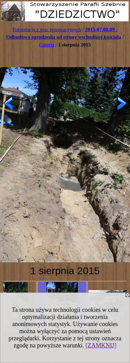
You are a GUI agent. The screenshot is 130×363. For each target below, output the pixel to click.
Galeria (46, 44)
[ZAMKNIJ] (101, 345)
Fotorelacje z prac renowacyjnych (47, 29)
